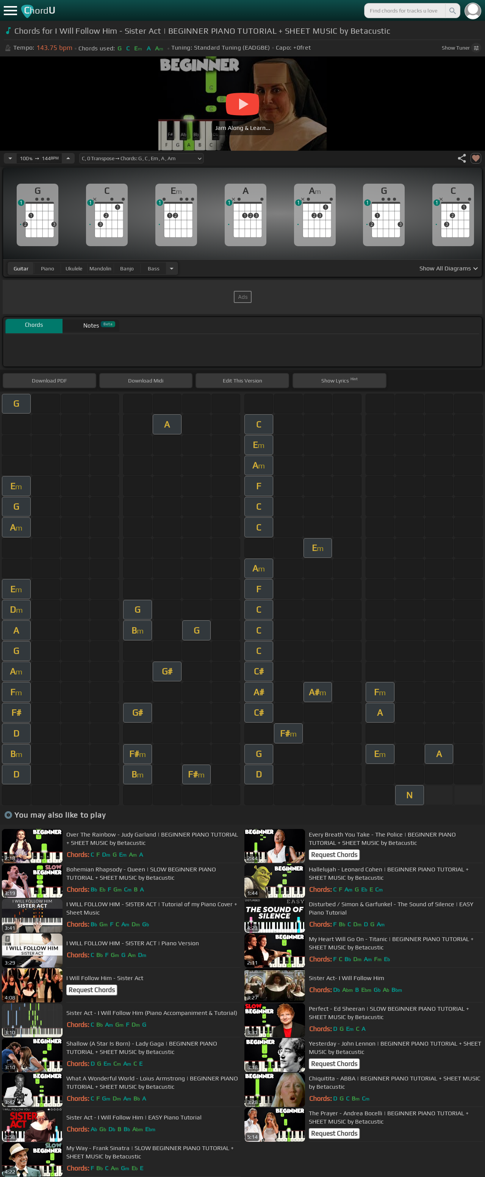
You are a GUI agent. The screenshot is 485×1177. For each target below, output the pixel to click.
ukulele (74, 268)
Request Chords (334, 855)
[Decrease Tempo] (10, 158)
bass (154, 268)
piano (47, 268)
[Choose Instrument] (171, 268)
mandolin (100, 268)
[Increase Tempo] (68, 158)
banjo (127, 268)
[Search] (452, 10)
